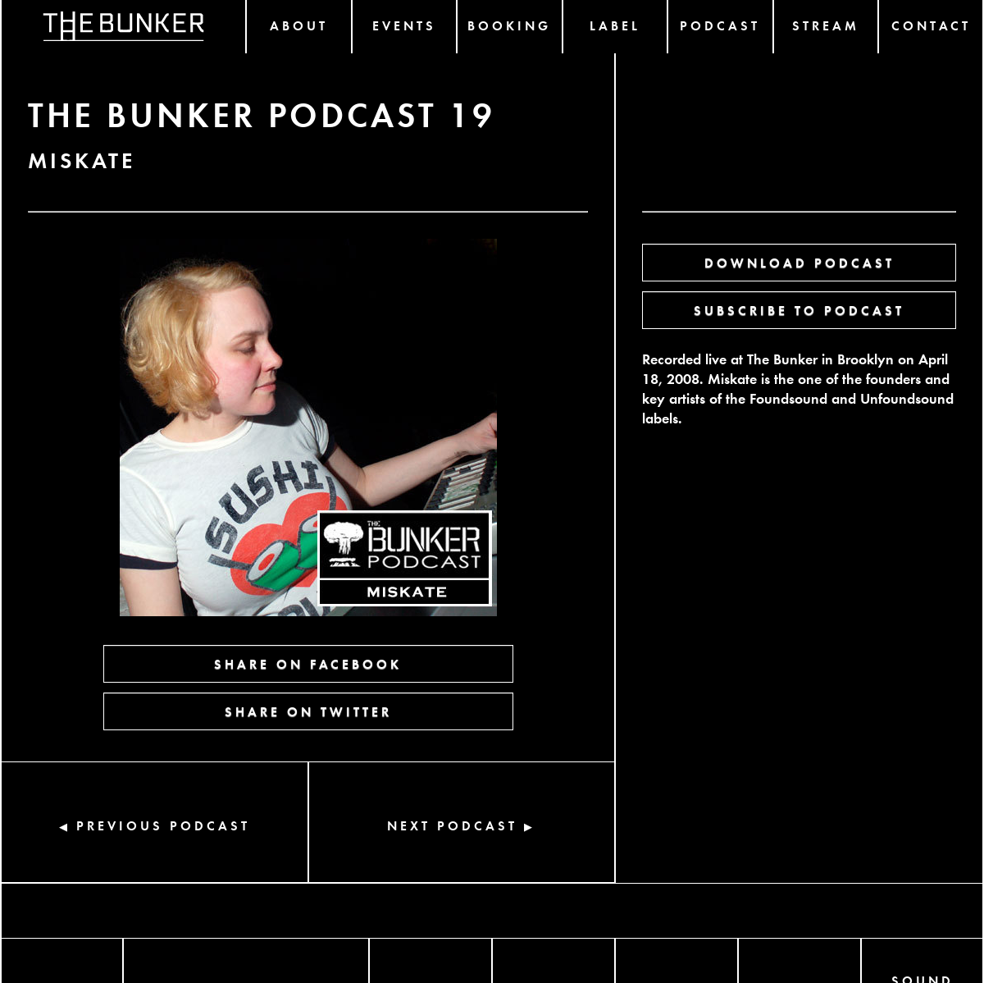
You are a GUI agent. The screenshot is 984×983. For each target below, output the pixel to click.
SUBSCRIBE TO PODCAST (799, 309)
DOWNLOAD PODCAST (799, 262)
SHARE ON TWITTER (308, 711)
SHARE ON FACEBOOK (308, 663)
